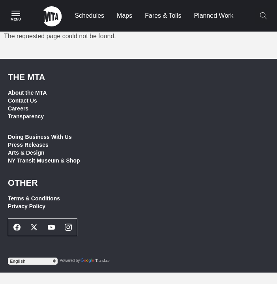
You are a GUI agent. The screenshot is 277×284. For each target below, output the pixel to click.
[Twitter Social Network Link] (34, 227)
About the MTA (27, 93)
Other (23, 183)
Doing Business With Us (40, 137)
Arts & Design (26, 152)
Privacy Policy (26, 206)
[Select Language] (33, 261)
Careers (18, 108)
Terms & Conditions (34, 198)
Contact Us (22, 100)
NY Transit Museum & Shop (44, 160)
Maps (124, 15)
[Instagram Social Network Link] (68, 227)
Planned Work (213, 15)
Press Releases (28, 145)
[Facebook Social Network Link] (17, 227)
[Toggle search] (263, 16)
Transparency (26, 116)
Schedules (89, 15)
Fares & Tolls (163, 15)
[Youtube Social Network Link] (51, 227)
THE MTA (26, 77)
